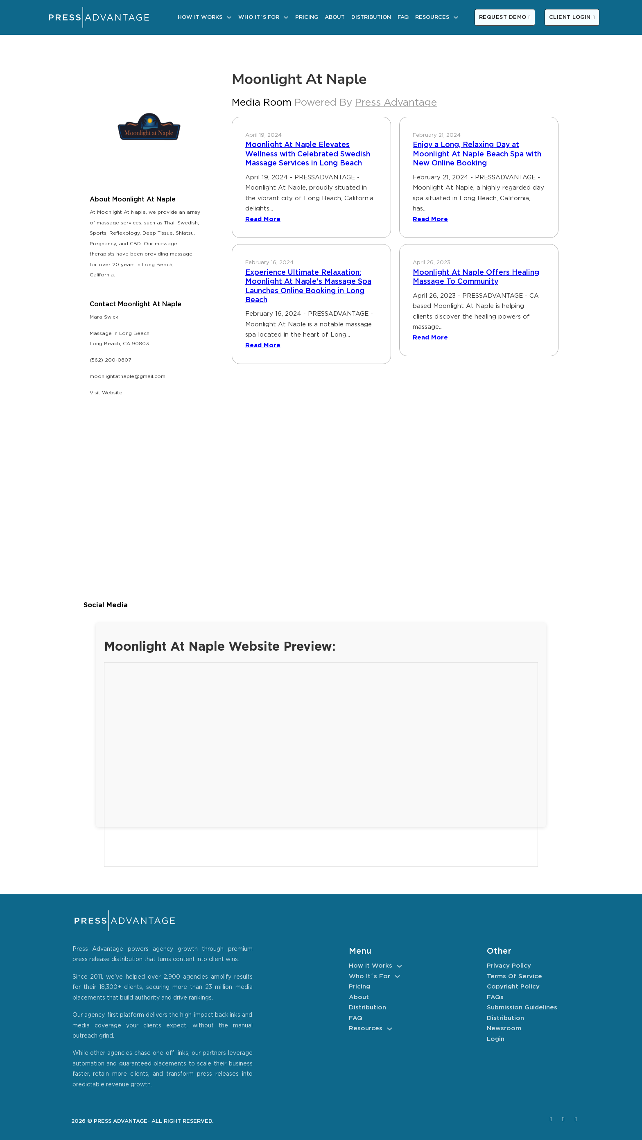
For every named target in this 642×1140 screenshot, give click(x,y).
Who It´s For (258, 17)
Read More (262, 219)
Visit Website (106, 393)
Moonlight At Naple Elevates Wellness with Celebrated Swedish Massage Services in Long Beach (307, 154)
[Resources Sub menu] (456, 17)
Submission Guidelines (522, 1007)
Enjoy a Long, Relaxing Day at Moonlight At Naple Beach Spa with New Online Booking (477, 154)
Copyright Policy (513, 986)
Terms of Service (514, 976)
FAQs (495, 997)
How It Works (200, 17)
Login (495, 1039)
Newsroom (504, 1028)
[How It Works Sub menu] (229, 17)
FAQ (403, 17)
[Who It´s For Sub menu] (286, 17)
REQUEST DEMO (505, 17)
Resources (432, 17)
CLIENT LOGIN (572, 17)
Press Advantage (396, 102)
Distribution (371, 17)
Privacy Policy (509, 965)
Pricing (306, 17)
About (335, 17)
